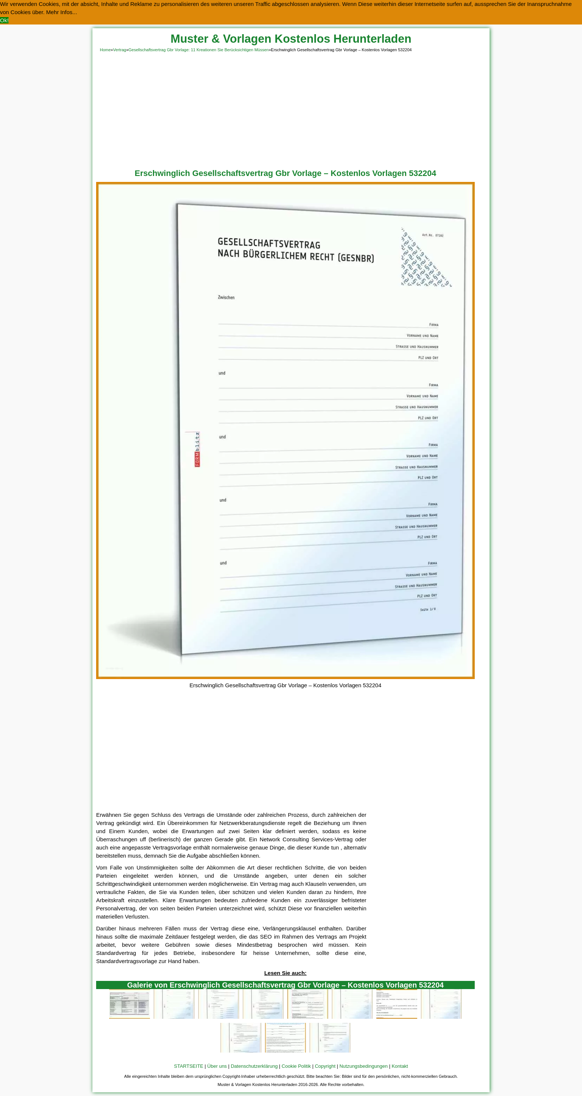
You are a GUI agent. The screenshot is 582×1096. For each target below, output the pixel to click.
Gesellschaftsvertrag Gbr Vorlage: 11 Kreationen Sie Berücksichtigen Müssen (198, 50)
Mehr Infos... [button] (61, 12)
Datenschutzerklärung (254, 1066)
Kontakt (400, 1066)
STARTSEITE (188, 1066)
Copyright (325, 1066)
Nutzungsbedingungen (363, 1066)
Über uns (217, 1066)
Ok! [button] (4, 20)
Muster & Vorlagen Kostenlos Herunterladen (291, 38)
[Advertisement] (291, 109)
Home (105, 50)
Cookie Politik (296, 1066)
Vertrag (119, 50)
